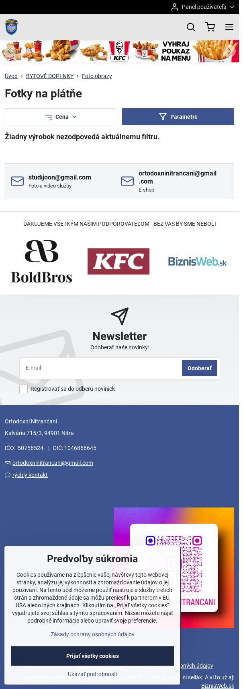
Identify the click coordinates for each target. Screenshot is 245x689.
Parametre (178, 117)
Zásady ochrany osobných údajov (93, 647)
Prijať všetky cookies (92, 669)
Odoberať (200, 368)
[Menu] (229, 27)
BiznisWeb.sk (217, 686)
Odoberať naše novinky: (119, 347)
